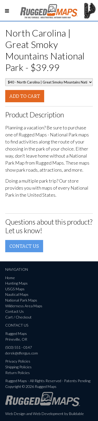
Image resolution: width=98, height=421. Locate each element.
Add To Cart (24, 96)
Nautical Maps (16, 294)
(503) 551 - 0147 (18, 347)
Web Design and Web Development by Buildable (44, 413)
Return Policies (17, 372)
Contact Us (24, 246)
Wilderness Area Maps (23, 306)
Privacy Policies (17, 361)
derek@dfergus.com (21, 353)
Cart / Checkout (18, 317)
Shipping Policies (18, 367)
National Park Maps (21, 300)
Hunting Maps (16, 283)
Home (10, 277)
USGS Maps (15, 289)
